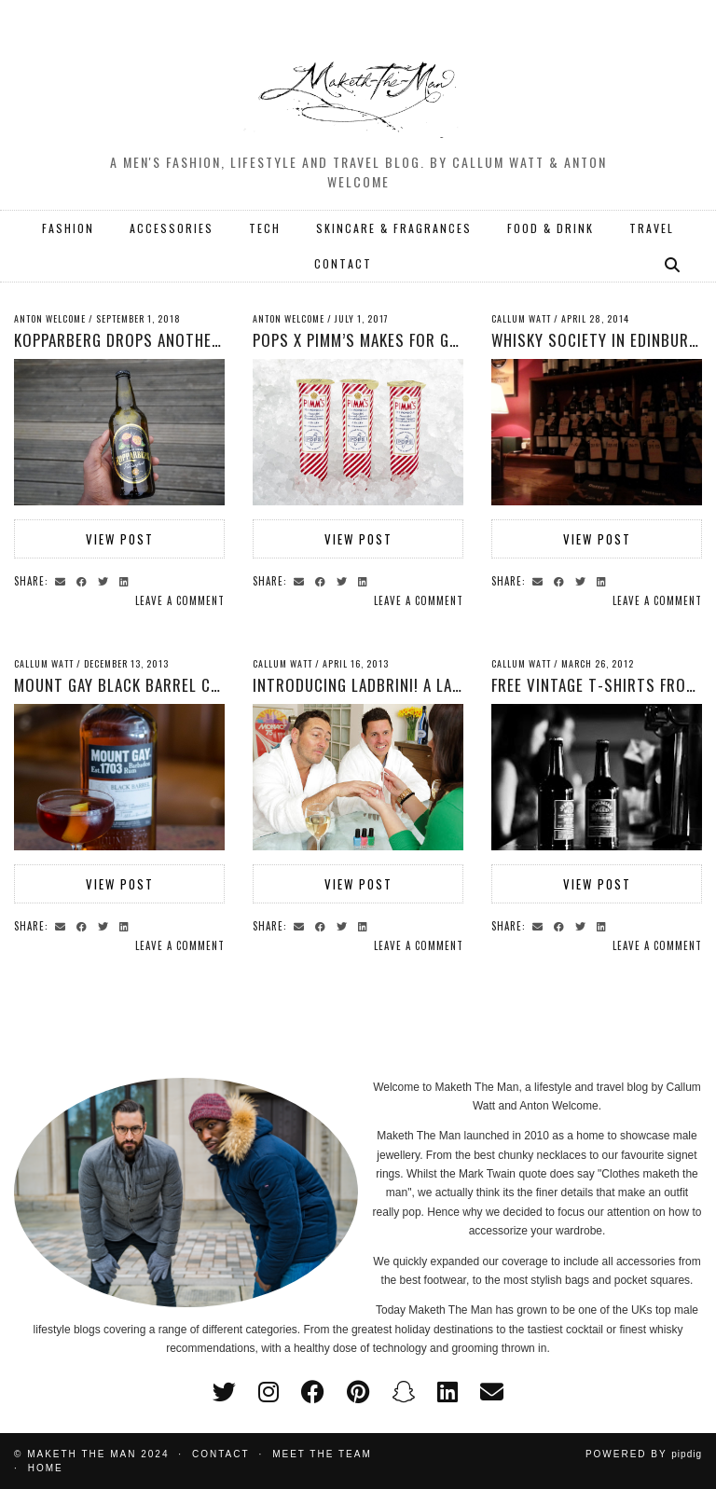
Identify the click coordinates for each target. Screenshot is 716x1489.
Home (45, 1468)
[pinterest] (358, 1392)
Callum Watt (521, 318)
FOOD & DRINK (550, 228)
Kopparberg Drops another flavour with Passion (201, 340)
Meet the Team (322, 1454)
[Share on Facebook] (84, 580)
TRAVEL (651, 228)
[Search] (673, 264)
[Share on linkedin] (126, 580)
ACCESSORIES (171, 228)
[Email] (491, 1392)
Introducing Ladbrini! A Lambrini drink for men (431, 684)
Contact (221, 1454)
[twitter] (224, 1392)
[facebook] (312, 1392)
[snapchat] (403, 1392)
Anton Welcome (50, 318)
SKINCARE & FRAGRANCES (394, 228)
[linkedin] (447, 1392)
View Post (120, 539)
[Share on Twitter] (106, 580)
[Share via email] (63, 580)
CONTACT (343, 263)
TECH (265, 228)
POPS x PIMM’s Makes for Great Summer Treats (427, 340)
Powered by (643, 1454)
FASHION (68, 228)
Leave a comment (180, 600)
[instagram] (268, 1392)
